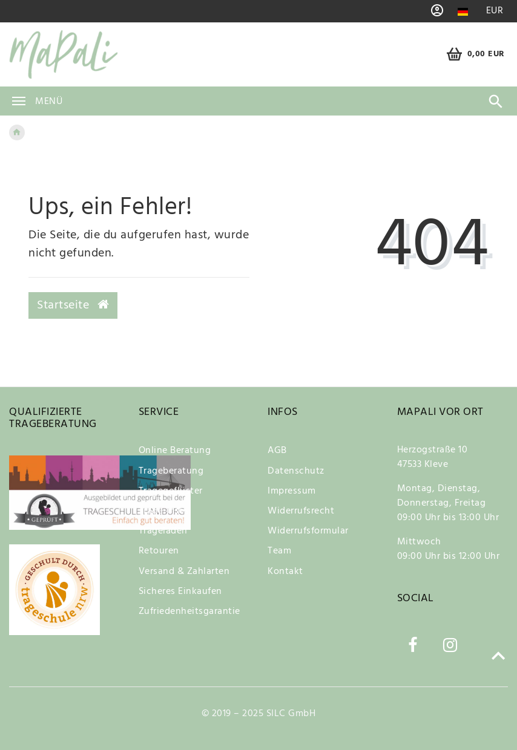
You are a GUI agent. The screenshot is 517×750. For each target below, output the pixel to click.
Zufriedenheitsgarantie (189, 611)
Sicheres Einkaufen (180, 591)
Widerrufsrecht (301, 511)
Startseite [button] (73, 305)
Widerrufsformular (308, 531)
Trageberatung (171, 471)
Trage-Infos (164, 511)
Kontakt (285, 571)
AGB (277, 450)
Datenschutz (296, 471)
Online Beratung (175, 450)
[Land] (463, 12)
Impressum (292, 491)
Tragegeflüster (171, 491)
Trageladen (163, 531)
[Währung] (494, 11)
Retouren (159, 551)
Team (279, 551)
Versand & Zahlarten (184, 571)
